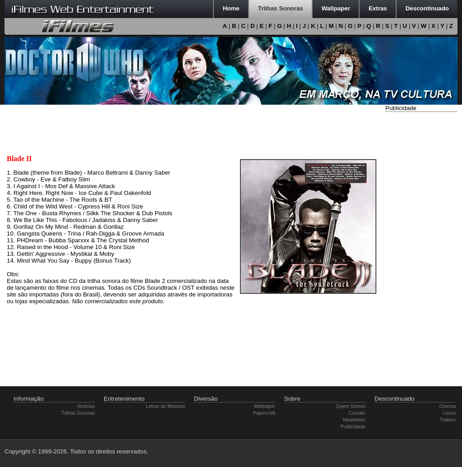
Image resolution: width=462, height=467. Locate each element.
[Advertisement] (421, 249)
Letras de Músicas (165, 406)
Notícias (86, 406)
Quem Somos (350, 406)
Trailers (448, 419)
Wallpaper (264, 406)
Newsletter (354, 419)
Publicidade (353, 426)
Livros (449, 413)
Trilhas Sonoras (78, 413)
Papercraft (264, 413)
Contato (357, 413)
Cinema (447, 406)
